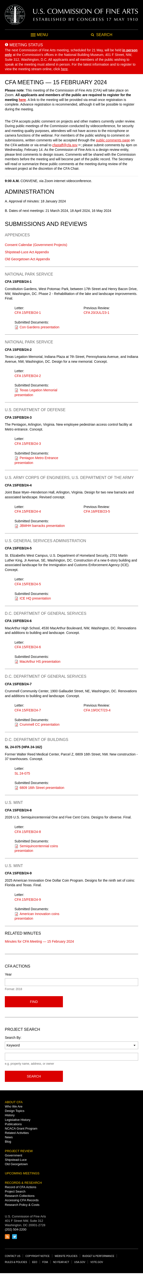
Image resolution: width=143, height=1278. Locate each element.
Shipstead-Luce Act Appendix (27, 252)
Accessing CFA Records (21, 1200)
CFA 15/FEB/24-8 (28, 832)
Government (13, 1155)
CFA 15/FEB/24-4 (28, 511)
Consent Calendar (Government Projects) (36, 245)
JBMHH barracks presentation (42, 526)
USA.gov (79, 1262)
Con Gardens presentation (39, 327)
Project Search (15, 1191)
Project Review (19, 1151)
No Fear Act (61, 1262)
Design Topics (14, 1111)
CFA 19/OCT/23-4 (97, 710)
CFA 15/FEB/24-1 (28, 313)
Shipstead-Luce (16, 1160)
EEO (34, 1262)
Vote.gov (96, 1262)
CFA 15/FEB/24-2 (28, 376)
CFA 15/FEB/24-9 (28, 899)
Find (34, 1002)
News (9, 1137)
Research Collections (20, 1196)
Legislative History (17, 1120)
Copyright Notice (37, 1256)
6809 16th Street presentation (42, 788)
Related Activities (17, 1133)
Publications (13, 1124)
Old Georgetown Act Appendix (27, 259)
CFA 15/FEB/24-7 (28, 710)
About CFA (14, 1102)
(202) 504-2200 (15, 1229)
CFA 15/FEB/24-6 (28, 647)
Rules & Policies (16, 1262)
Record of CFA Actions (20, 1187)
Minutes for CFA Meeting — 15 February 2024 (39, 941)
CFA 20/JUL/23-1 (97, 313)
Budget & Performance (98, 1256)
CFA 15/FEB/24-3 (28, 444)
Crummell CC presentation (40, 724)
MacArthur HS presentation (40, 661)
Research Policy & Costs (22, 1205)
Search (34, 1076)
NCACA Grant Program (21, 1128)
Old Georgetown (16, 1164)
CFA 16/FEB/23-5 (97, 511)
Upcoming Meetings (22, 1173)
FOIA (45, 1262)
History (10, 1115)
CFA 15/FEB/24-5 (28, 584)
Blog (8, 1141)
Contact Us (12, 1256)
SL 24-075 (22, 773)
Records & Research (23, 1183)
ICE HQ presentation (35, 598)
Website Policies (66, 1256)
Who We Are (14, 1106)
